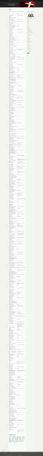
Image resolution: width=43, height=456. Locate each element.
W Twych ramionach (11, 63)
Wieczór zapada (10, 115)
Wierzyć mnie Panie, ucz (11, 141)
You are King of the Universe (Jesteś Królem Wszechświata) (12, 281)
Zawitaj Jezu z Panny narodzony (12, 346)
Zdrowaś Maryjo (10, 369)
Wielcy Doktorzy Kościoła (11, 123)
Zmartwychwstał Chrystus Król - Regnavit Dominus (12, 393)
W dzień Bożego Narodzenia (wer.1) (12, 25)
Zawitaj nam (10, 355)
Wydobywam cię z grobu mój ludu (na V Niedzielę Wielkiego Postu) (13, 258)
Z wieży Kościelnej (11, 318)
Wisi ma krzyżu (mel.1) (11, 157)
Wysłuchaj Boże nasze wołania (12, 265)
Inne (23, 441)
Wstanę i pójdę (10, 229)
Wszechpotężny (10, 232)
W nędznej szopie (10, 45)
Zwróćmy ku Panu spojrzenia (11, 413)
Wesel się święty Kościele (11, 91)
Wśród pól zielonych (11, 250)
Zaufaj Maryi (10, 341)
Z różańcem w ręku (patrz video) (12, 305)
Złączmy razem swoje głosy (11, 386)
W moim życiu (10, 43)
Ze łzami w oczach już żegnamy (12, 373)
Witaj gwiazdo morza (11, 165)
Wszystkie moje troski (11, 236)
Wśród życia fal (10, 252)
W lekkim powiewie (11, 35)
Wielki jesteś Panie (10, 128)
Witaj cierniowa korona (11, 159)
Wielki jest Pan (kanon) (11, 127)
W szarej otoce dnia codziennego (12, 57)
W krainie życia (10, 31)
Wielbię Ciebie (10, 118)
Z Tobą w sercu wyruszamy (11, 313)
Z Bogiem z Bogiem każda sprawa (12, 282)
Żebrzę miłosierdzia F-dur (11, 423)
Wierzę (9, 132)
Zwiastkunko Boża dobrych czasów (12, 410)
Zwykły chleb (10, 417)
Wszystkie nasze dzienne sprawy (12, 237)
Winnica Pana (10, 155)
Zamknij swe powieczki (11, 330)
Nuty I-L (28, 21)
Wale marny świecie (11, 75)
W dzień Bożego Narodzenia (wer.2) (12, 26)
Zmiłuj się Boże (10, 400)
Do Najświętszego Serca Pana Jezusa (15, 437)
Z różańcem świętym (11, 303)
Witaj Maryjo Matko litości (11, 182)
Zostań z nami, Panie (11, 407)
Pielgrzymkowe (16, 439)
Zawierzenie (10, 345)
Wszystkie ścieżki (10, 239)
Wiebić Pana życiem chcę (11, 105)
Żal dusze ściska (10, 421)
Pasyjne (13, 439)
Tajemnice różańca (29, 47)
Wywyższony (10, 269)
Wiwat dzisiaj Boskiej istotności (12, 207)
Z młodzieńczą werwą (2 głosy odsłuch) (12, 293)
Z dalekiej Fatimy (10, 285)
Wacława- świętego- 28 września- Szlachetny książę (12, 73)
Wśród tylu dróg (10, 251)
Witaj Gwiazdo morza (11, 166)
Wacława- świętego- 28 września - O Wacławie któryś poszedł (12, 72)
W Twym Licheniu (10, 64)
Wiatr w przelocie (10, 104)
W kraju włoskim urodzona (11, 32)
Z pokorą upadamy (10, 298)
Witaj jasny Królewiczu (11, 167)
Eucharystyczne (13, 438)
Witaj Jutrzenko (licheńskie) (11, 168)
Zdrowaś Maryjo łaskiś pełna (11, 372)
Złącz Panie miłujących (11, 385)
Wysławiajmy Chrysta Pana (11, 263)
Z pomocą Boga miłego (11, 300)
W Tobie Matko (10, 60)
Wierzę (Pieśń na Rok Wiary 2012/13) (12, 133)
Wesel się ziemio (10, 92)
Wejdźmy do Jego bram (11, 86)
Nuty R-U (28, 22)
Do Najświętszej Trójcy (22, 437)
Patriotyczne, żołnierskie (21, 439)
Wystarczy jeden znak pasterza (12, 266)
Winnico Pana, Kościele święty (12, 156)
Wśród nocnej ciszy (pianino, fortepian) (12, 246)
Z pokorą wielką (10, 299)
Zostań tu (10, 405)
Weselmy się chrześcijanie (11, 96)
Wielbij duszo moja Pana (11, 119)
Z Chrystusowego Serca (11, 283)
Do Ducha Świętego (29, 31)
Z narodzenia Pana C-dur (11, 294)
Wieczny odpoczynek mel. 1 (11, 113)
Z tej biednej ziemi (10, 308)
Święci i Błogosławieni (29, 45)
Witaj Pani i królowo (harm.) (11, 194)
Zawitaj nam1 (10, 356)
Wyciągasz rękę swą (11, 256)
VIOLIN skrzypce (29, 51)
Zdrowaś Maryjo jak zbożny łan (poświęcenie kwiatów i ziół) (12, 370)
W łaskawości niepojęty (11, 36)
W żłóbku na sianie (10, 70)
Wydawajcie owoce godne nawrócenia (12, 257)
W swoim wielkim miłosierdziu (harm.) (12, 56)
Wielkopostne (13, 441)
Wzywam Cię (10, 279)
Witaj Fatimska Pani (11, 163)
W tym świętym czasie (11, 65)
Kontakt (6, 454)
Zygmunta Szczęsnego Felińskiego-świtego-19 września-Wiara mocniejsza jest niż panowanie (12, 420)
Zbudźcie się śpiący (11, 367)
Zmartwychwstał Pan (11, 395)
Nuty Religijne (11, 4)
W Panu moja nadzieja (11, 47)
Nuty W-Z (28, 23)
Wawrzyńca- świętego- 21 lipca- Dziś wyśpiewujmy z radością (12, 82)
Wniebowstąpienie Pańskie (19, 441)
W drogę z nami (10, 24)
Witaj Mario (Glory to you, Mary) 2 (12, 181)
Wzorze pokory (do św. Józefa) (12, 278)
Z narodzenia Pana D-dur (11, 295)
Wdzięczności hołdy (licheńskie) (12, 85)
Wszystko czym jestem (11, 240)
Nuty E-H (28, 20)
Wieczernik (10, 106)
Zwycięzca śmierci (10, 414)
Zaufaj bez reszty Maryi (11, 340)
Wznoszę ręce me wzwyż (11, 277)
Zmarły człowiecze (10, 390)
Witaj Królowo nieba (11, 174)
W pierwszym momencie (11, 49)
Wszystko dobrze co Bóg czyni (12, 241)
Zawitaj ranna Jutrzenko (11, 357)
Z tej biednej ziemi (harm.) (11, 309)
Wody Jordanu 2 (10, 214)
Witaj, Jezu (10, 200)
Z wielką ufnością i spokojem (11, 317)
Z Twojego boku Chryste (11, 314)
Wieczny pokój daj (10, 114)
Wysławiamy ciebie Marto (11, 264)
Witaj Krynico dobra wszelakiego (12, 175)
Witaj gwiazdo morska (11, 164)
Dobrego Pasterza (29, 29)
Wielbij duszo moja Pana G (11, 120)
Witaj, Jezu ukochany (11, 201)
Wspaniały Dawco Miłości (11, 224)
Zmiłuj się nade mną (11, 401)
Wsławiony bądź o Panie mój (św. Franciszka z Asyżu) (12, 223)
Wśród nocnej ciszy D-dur (11, 247)
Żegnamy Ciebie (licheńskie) (11, 424)
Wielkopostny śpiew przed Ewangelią (12, 131)
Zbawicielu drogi (10, 360)
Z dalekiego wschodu (11, 284)
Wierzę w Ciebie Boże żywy (11, 138)
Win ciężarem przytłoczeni (11, 148)
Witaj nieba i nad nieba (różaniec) (12, 190)
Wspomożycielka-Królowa (11, 227)
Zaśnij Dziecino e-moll (11, 337)
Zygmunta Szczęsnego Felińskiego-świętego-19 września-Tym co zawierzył (12, 418)
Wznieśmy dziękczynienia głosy (12, 274)
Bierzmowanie (14, 436)
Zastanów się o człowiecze (11, 335)
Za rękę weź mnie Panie (11, 322)
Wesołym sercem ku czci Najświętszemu (13, 100)
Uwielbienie (10, 439)
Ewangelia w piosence (19, 438)
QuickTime (22, 11)
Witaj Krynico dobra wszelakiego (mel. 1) (13, 176)
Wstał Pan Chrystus (11, 228)
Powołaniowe (28, 43)
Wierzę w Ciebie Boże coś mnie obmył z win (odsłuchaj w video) (13, 137)
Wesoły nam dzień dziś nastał (11, 99)
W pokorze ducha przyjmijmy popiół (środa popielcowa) (12, 50)
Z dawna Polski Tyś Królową (11, 286)
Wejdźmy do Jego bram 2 (11, 87)
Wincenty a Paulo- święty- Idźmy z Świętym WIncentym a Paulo (12, 152)
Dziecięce (10, 438)
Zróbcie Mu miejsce (11, 408)
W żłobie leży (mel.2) (11, 69)
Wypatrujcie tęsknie (11, 260)
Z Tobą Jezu (10, 310)
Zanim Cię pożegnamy (11, 331)
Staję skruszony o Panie (11, 15)
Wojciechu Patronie (11, 215)
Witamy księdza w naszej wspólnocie (12, 206)
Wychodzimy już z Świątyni (11, 255)
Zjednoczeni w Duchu (11, 384)
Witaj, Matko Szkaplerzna (11, 202)
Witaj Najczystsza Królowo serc (12, 189)
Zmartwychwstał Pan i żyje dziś (12, 396)
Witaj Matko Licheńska (11, 185)
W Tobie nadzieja (10, 61)
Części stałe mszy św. (19, 436)
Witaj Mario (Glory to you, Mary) (12, 180)
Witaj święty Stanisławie (11, 199)
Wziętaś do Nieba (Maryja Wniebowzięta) (13, 273)
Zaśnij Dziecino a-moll (11, 336)
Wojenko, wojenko (10, 216)
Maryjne (28, 37)
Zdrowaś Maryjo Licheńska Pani (12, 371)
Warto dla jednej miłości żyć (11, 76)
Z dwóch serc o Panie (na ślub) (12, 289)
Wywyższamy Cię (10, 268)
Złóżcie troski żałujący (11, 389)
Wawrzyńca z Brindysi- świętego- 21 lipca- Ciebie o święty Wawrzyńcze (12, 79)
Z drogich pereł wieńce (11, 288)
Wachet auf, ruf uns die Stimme (12, 71)
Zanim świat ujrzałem (11, 332)
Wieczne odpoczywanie (11, 109)
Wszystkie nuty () (29, 24)
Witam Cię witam (10, 205)
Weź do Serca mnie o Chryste (11, 101)
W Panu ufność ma (10, 48)
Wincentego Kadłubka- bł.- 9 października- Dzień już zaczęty (12, 149)
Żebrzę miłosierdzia (11, 422)
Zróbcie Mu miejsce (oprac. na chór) (12, 409)
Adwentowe (10, 436)
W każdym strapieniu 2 (11, 30)
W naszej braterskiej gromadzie (12, 44)
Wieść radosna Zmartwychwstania (12, 145)
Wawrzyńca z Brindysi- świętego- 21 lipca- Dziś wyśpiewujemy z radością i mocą (12, 80)
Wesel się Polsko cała (11, 90)
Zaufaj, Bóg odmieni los (11, 344)
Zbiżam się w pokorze (11, 364)
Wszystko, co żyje (10, 244)
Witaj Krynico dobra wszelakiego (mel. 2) (13, 177)
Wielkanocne (10, 441)
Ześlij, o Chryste (10, 376)
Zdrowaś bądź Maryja (11, 368)
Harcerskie (23, 438)
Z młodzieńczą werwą (11, 292)
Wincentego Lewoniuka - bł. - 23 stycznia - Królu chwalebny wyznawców (13, 151)
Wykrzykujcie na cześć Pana (11, 259)
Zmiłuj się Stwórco (10, 402)
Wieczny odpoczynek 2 (11, 112)
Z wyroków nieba (10, 319)
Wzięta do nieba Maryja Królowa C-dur (12, 272)
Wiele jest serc (10, 124)
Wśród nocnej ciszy (11, 245)
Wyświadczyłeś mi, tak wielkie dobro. (12, 267)
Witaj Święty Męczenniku (11, 197)
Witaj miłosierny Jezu (11, 188)
